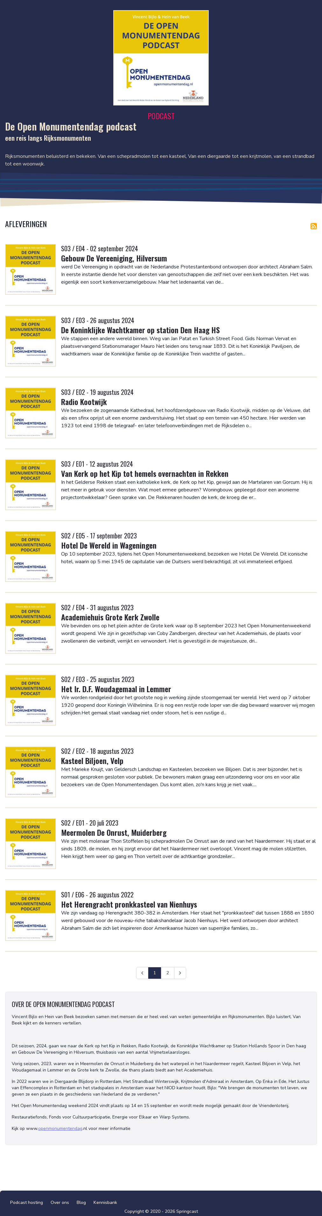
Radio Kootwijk (84, 401)
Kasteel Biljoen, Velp (92, 760)
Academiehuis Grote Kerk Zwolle (110, 617)
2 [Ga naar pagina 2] (167, 973)
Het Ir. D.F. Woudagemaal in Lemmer (116, 688)
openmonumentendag (60, 1128)
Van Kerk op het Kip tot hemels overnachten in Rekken (144, 473)
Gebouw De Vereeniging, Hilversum (114, 258)
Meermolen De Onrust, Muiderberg (113, 832)
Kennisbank (105, 1202)
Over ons (60, 1202)
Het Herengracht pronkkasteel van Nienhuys (129, 904)
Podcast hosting (26, 1202)
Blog (81, 1202)
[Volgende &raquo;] (180, 973)
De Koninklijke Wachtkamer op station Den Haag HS (140, 329)
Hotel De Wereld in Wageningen (109, 545)
